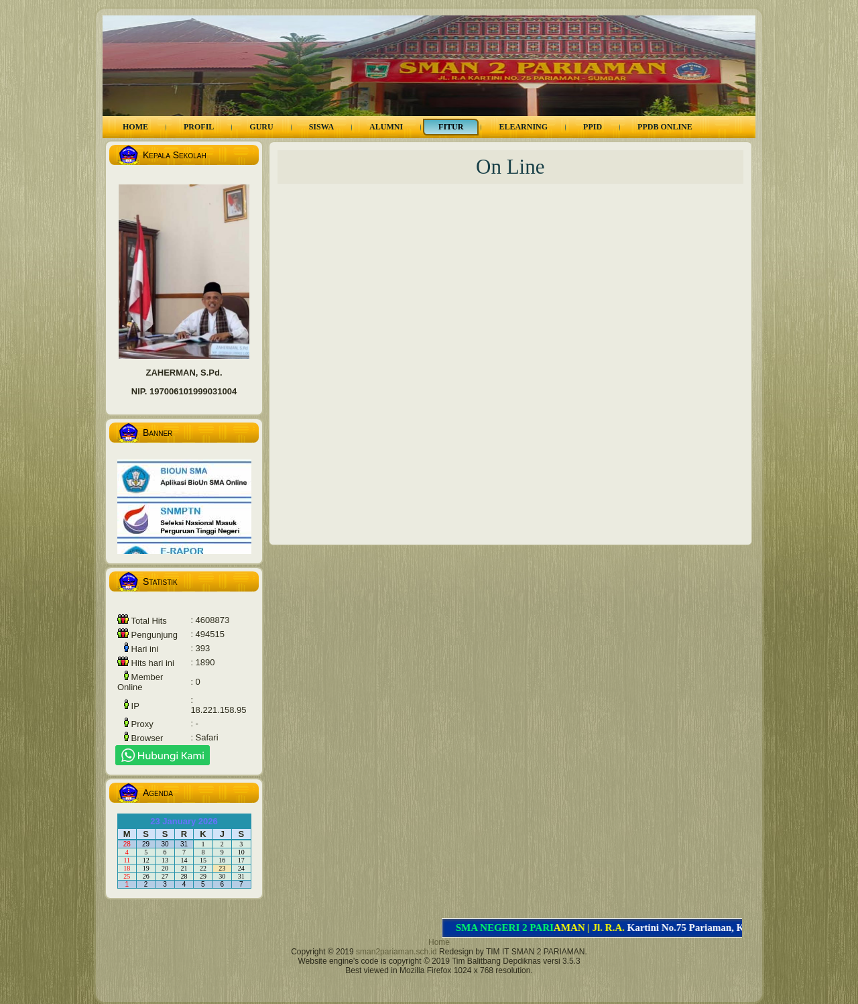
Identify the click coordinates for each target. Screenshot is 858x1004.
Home (439, 942)
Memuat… (514, 360)
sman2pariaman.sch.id (396, 951)
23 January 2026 (183, 821)
